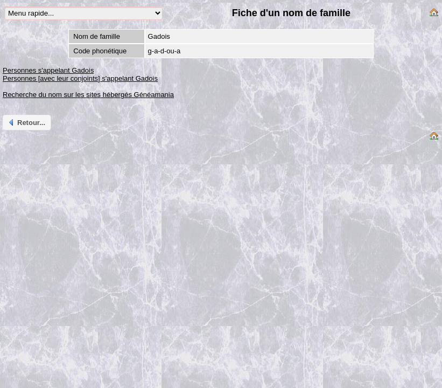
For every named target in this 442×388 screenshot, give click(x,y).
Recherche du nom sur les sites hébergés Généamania (88, 95)
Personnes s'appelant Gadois (48, 70)
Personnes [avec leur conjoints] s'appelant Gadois (80, 78)
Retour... (26, 122)
